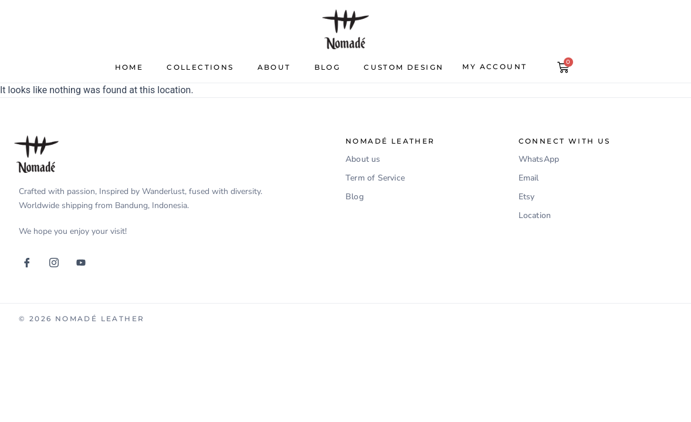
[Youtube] (85, 262)
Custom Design (403, 67)
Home (129, 67)
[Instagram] (58, 262)
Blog (327, 67)
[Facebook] (31, 262)
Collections (200, 67)
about (274, 67)
